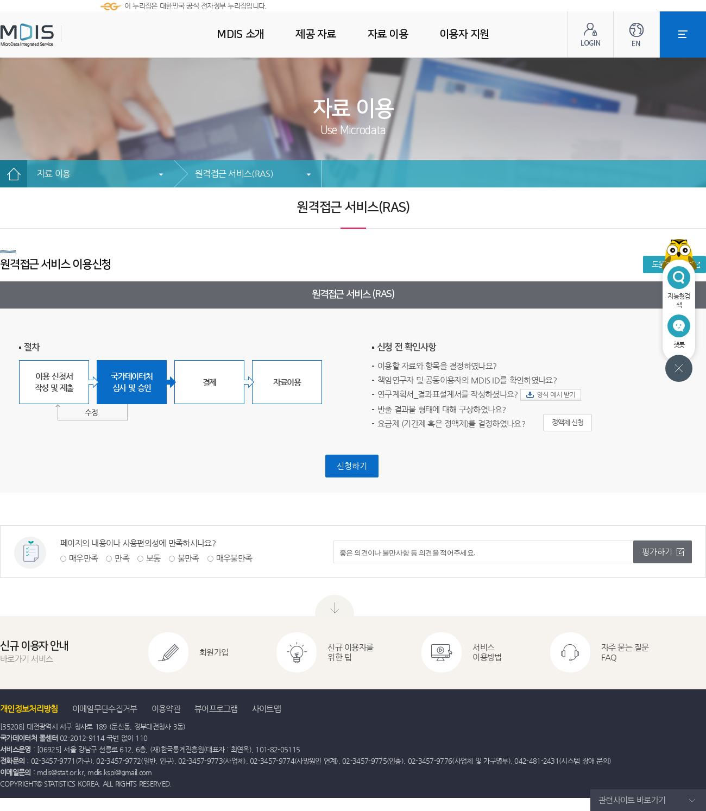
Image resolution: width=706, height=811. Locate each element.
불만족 (188, 558)
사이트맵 (266, 708)
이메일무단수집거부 (104, 708)
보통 (153, 558)
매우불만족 (234, 558)
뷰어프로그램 (216, 708)
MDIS (54, 35)
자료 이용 (53, 173)
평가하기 (657, 551)
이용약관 (166, 708)
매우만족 (83, 558)
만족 (122, 558)
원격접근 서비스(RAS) (234, 173)
